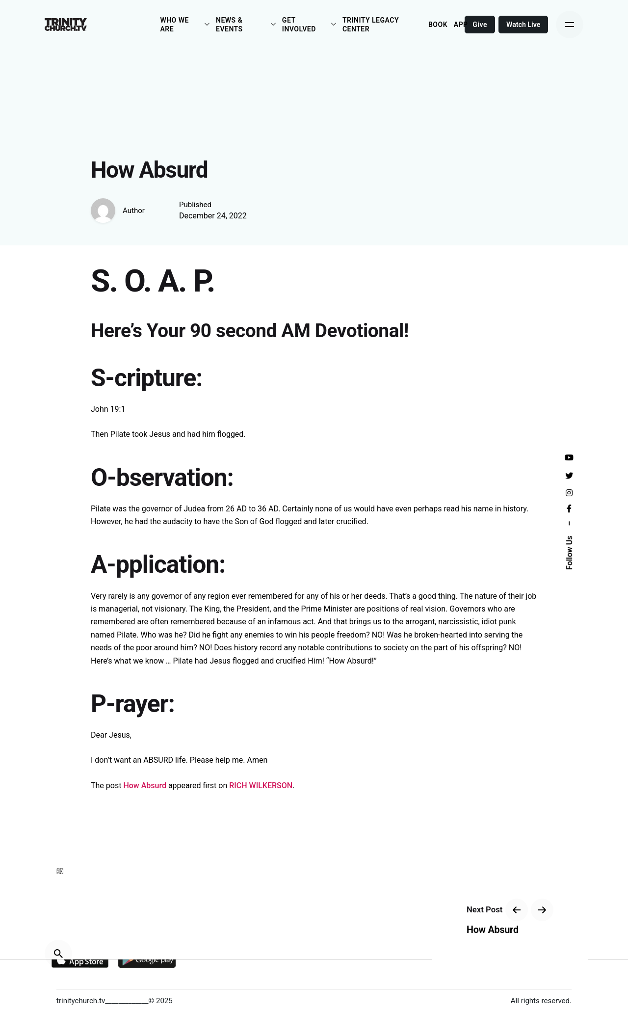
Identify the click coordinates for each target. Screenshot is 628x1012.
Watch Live (524, 24)
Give (480, 24)
